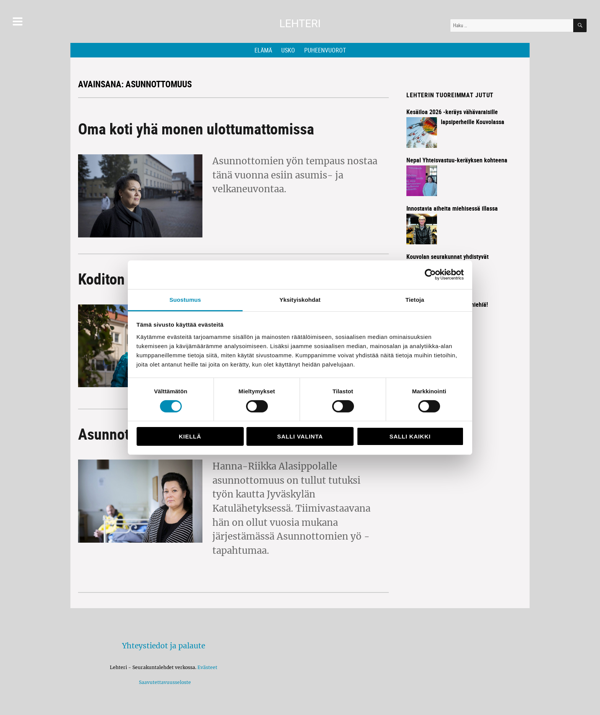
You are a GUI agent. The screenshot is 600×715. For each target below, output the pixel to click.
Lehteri (300, 23)
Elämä (263, 50)
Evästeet (207, 667)
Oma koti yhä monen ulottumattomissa (196, 128)
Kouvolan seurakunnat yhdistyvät (447, 256)
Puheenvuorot (325, 50)
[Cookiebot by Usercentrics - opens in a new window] (430, 274)
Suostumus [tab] (185, 299)
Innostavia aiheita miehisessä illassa (452, 208)
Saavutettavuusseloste (164, 682)
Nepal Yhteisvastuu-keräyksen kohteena (456, 160)
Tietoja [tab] (415, 299)
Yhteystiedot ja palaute (163, 645)
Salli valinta (300, 436)
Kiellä (190, 436)
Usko (288, 50)
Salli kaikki (410, 436)
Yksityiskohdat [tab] (299, 299)
